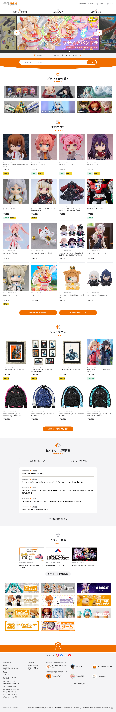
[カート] (91, 3)
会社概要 (76, 708)
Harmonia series (9, 681)
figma (5, 672)
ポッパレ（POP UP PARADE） (9, 678)
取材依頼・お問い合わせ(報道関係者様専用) (97, 708)
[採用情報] (81, 3)
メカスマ (6, 674)
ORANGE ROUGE (9, 686)
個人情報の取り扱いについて (44, 708)
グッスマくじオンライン (11, 694)
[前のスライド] (17, 33)
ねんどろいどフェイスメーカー (12, 668)
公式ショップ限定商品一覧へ (58, 429)
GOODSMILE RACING (11, 689)
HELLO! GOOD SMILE (11, 684)
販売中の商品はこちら (78, 312)
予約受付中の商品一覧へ (38, 312)
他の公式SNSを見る (79, 684)
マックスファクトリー (10, 692)
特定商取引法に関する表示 (63, 708)
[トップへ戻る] (58, 645)
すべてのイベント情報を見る (58, 574)
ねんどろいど (7, 665)
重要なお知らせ (33, 665)
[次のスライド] (99, 33)
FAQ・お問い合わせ (33, 668)
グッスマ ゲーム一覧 (10, 697)
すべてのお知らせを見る (58, 519)
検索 (91, 62)
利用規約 (31, 708)
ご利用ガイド (32, 662)
